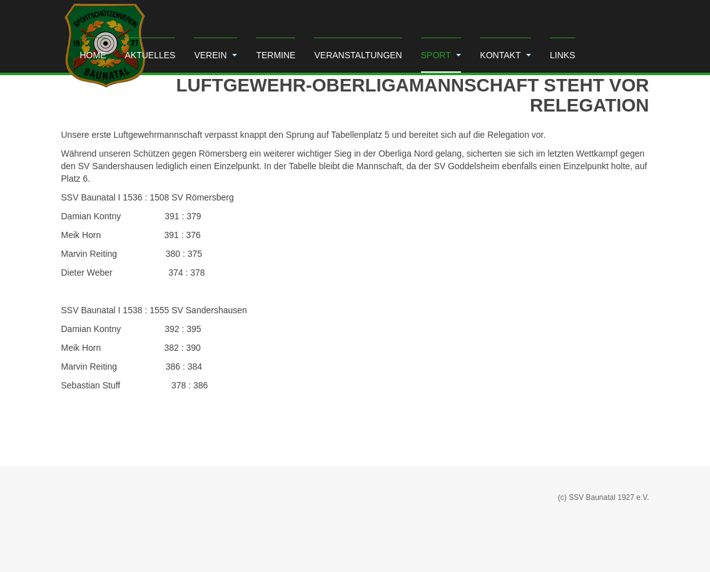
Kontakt (505, 55)
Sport (441, 55)
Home (93, 55)
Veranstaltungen (358, 55)
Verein (215, 55)
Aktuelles (150, 55)
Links (562, 55)
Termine (275, 55)
